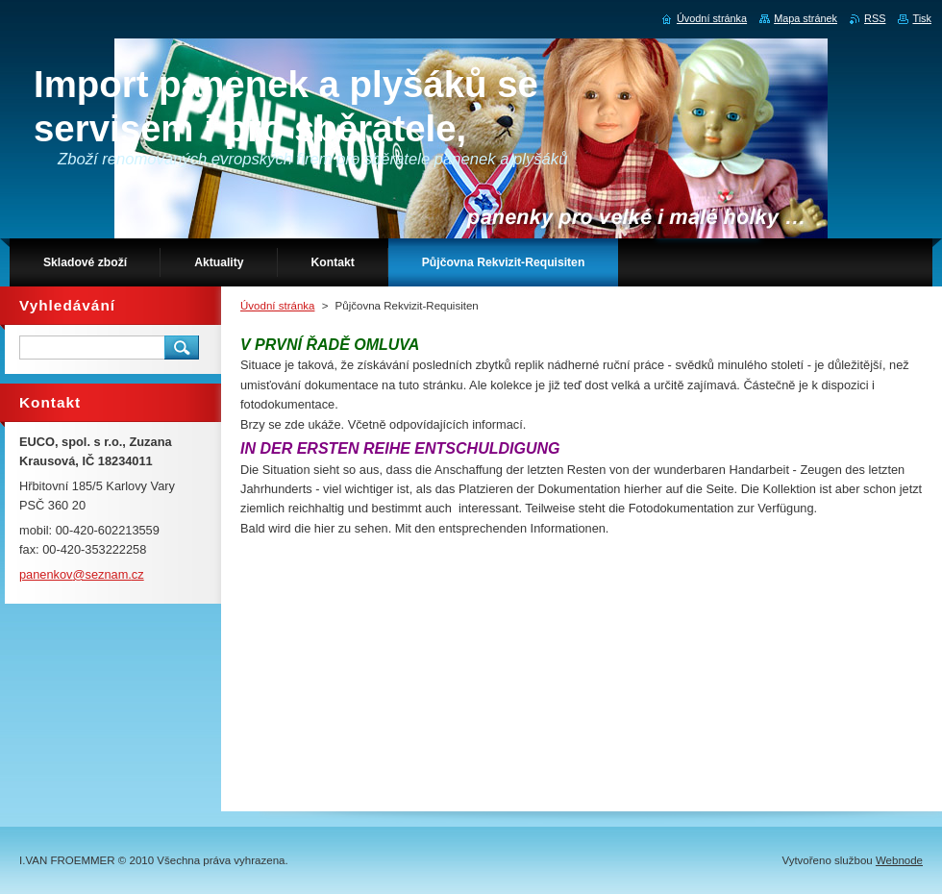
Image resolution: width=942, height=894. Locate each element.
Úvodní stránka (277, 305)
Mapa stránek (805, 18)
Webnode (899, 860)
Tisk (921, 18)
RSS (874, 18)
